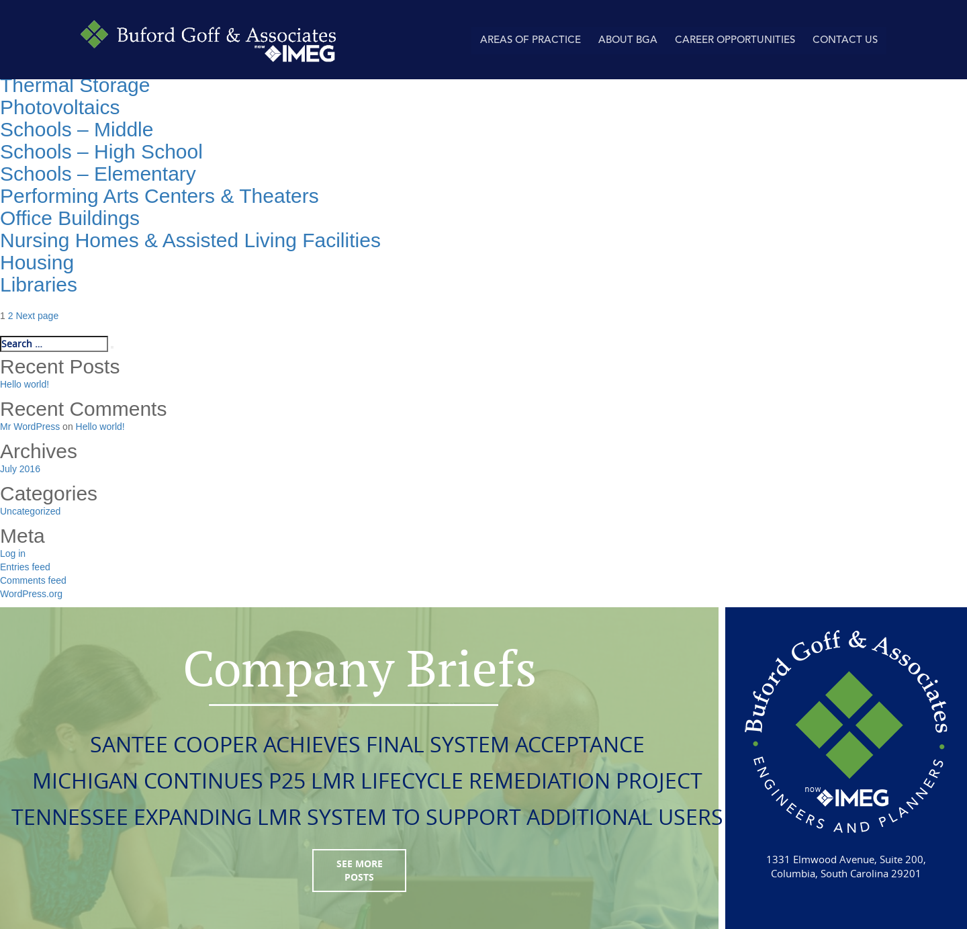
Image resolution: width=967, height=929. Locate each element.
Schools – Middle (76, 129)
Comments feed (33, 580)
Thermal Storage (75, 85)
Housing (37, 262)
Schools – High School (101, 151)
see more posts (359, 870)
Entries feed (25, 567)
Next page (36, 315)
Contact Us (845, 41)
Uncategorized (30, 511)
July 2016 (20, 468)
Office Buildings (70, 218)
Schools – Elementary (98, 174)
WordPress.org (31, 593)
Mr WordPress (30, 426)
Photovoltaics (60, 107)
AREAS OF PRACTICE (530, 41)
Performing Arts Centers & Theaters (159, 196)
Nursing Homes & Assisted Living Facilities (190, 240)
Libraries (38, 284)
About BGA (627, 41)
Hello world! (24, 384)
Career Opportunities (735, 41)
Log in (13, 553)
